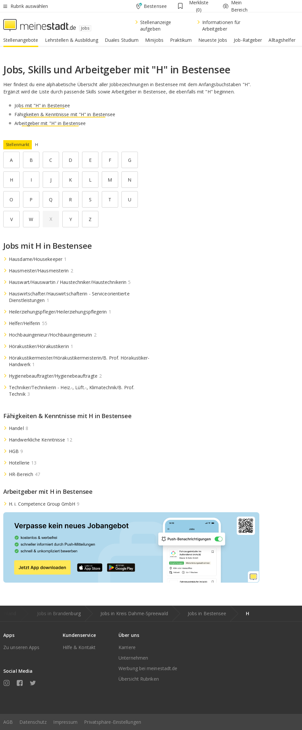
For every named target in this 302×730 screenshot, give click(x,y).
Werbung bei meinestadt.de (148, 668)
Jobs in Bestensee (207, 613)
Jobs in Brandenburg (59, 613)
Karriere (127, 647)
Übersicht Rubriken (139, 679)
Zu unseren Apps (21, 647)
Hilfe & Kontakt (79, 647)
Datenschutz (33, 722)
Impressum (65, 722)
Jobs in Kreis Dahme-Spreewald (134, 613)
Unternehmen (133, 658)
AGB (8, 722)
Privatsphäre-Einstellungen (112, 722)
